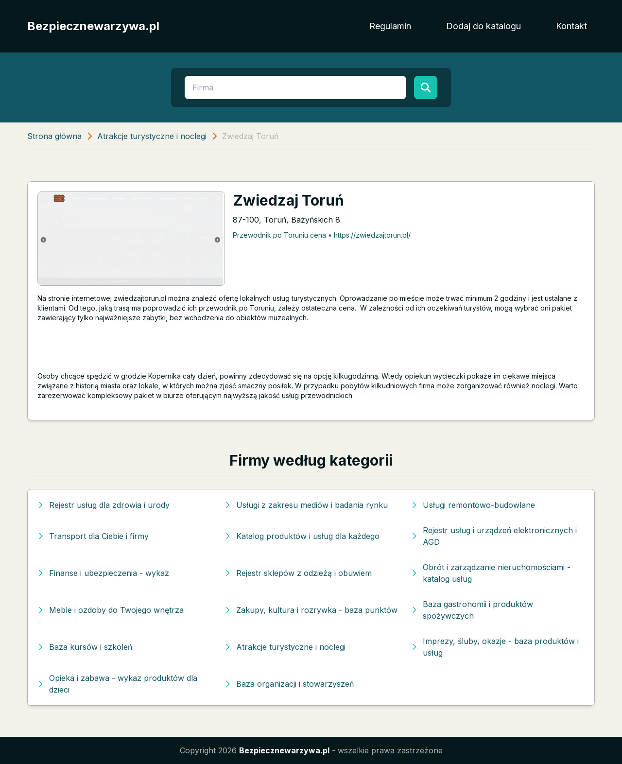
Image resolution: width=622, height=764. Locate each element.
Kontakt (571, 26)
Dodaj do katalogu (483, 26)
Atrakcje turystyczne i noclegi (152, 136)
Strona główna (54, 136)
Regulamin (390, 26)
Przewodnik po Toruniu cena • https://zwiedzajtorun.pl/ (322, 235)
